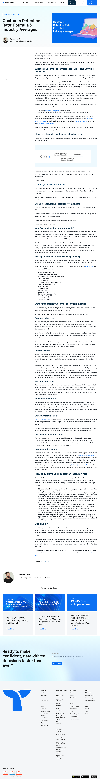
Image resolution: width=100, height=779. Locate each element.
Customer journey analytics (80, 465)
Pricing (62, 2)
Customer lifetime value (42, 419)
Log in (83, 2)
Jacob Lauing (16, 39)
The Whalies (71, 2)
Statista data (89, 266)
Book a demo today (50, 553)
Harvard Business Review (87, 455)
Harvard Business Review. (46, 123)
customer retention (81, 121)
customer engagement (52, 110)
